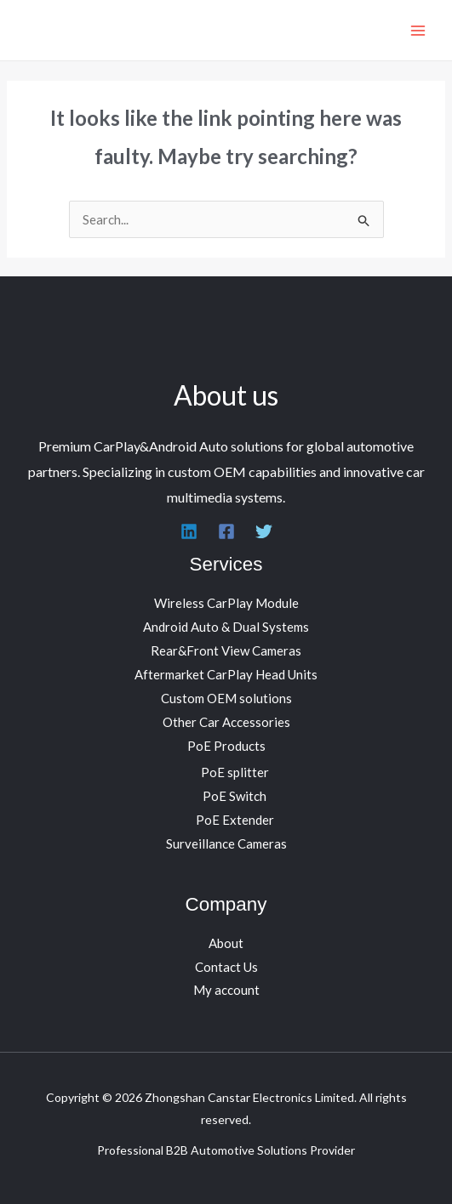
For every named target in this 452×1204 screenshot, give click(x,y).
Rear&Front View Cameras (226, 650)
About (226, 943)
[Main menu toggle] (417, 30)
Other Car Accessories (226, 722)
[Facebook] (226, 531)
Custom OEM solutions (226, 698)
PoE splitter (235, 772)
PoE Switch (234, 796)
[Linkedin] (188, 531)
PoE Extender (235, 819)
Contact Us (226, 966)
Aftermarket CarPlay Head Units (226, 674)
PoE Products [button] (226, 745)
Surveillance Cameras (226, 843)
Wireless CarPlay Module (226, 603)
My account (226, 989)
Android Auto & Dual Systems (226, 626)
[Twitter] (263, 531)
